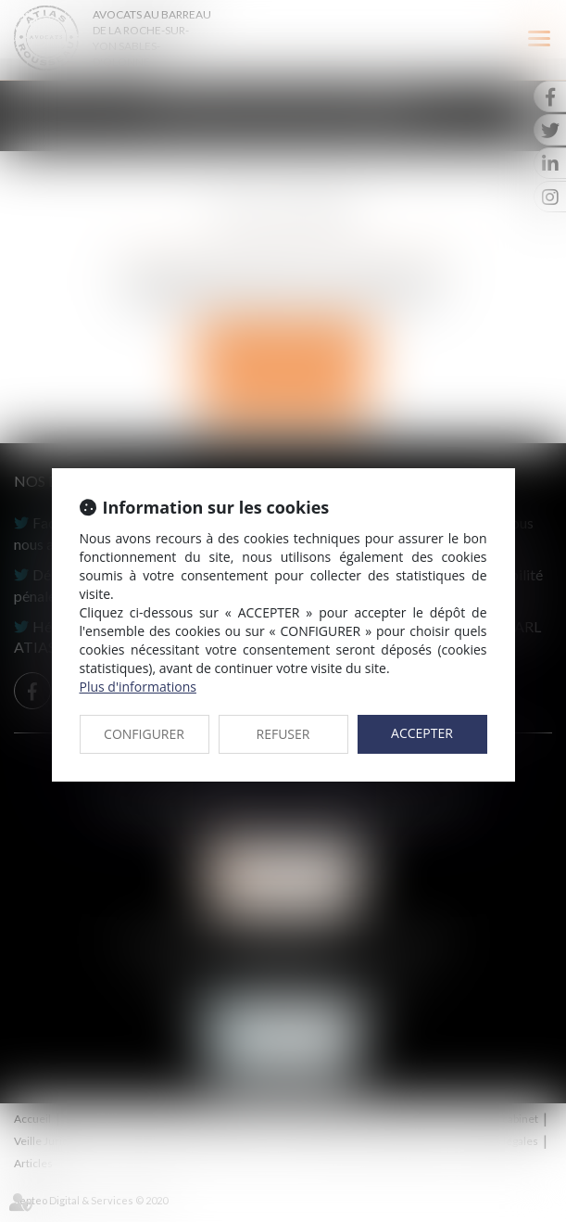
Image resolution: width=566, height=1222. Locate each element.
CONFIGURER (144, 734)
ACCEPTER (422, 733)
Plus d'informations (138, 686)
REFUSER (283, 734)
